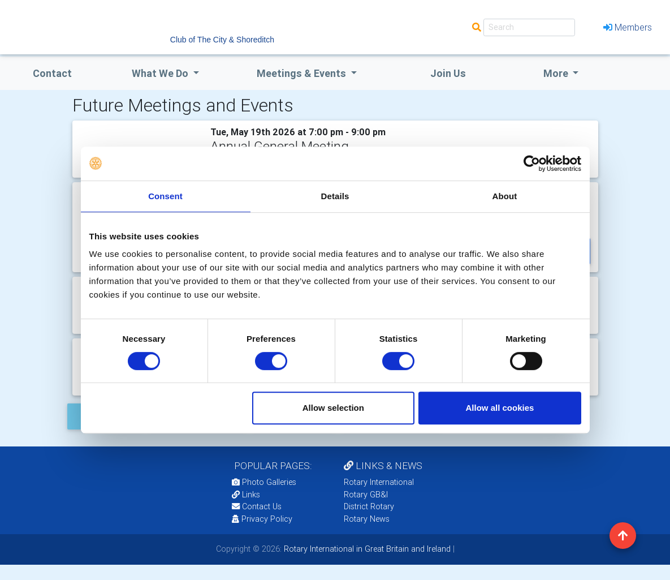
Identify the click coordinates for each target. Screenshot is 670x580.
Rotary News (367, 519)
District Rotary (369, 506)
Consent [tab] (165, 196)
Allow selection (333, 408)
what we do (161, 73)
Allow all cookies (500, 408)
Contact (52, 73)
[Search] (529, 27)
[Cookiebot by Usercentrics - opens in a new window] (531, 163)
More (556, 73)
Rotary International (379, 482)
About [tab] (504, 196)
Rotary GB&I (366, 494)
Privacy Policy (262, 519)
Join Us (448, 73)
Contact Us (257, 506)
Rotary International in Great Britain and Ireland (366, 549)
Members (627, 27)
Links (246, 494)
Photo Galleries (264, 482)
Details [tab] (335, 196)
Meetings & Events (302, 73)
